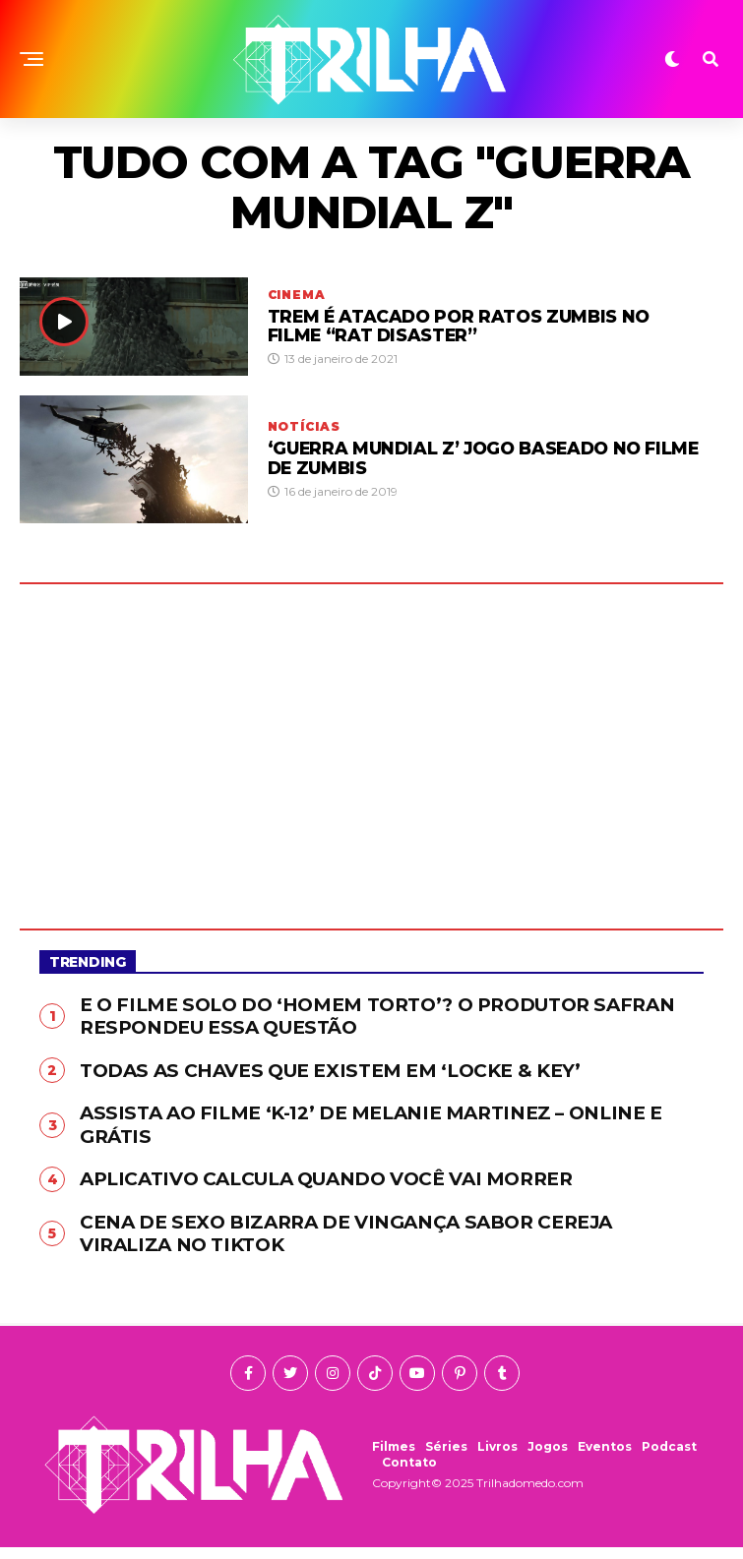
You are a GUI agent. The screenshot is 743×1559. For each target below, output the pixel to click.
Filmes (393, 1458)
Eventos (605, 1458)
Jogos (547, 1458)
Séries (446, 1458)
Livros (497, 1458)
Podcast (669, 1458)
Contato (409, 1474)
